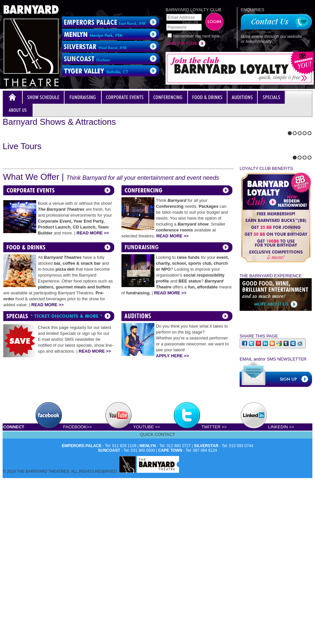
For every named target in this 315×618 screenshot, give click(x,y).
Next (10, 229)
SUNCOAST (109, 614)
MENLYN (148, 610)
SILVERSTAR (206, 610)
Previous (5, 229)
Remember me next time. (197, 36)
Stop (18, 229)
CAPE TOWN (170, 614)
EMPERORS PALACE (81, 610)
